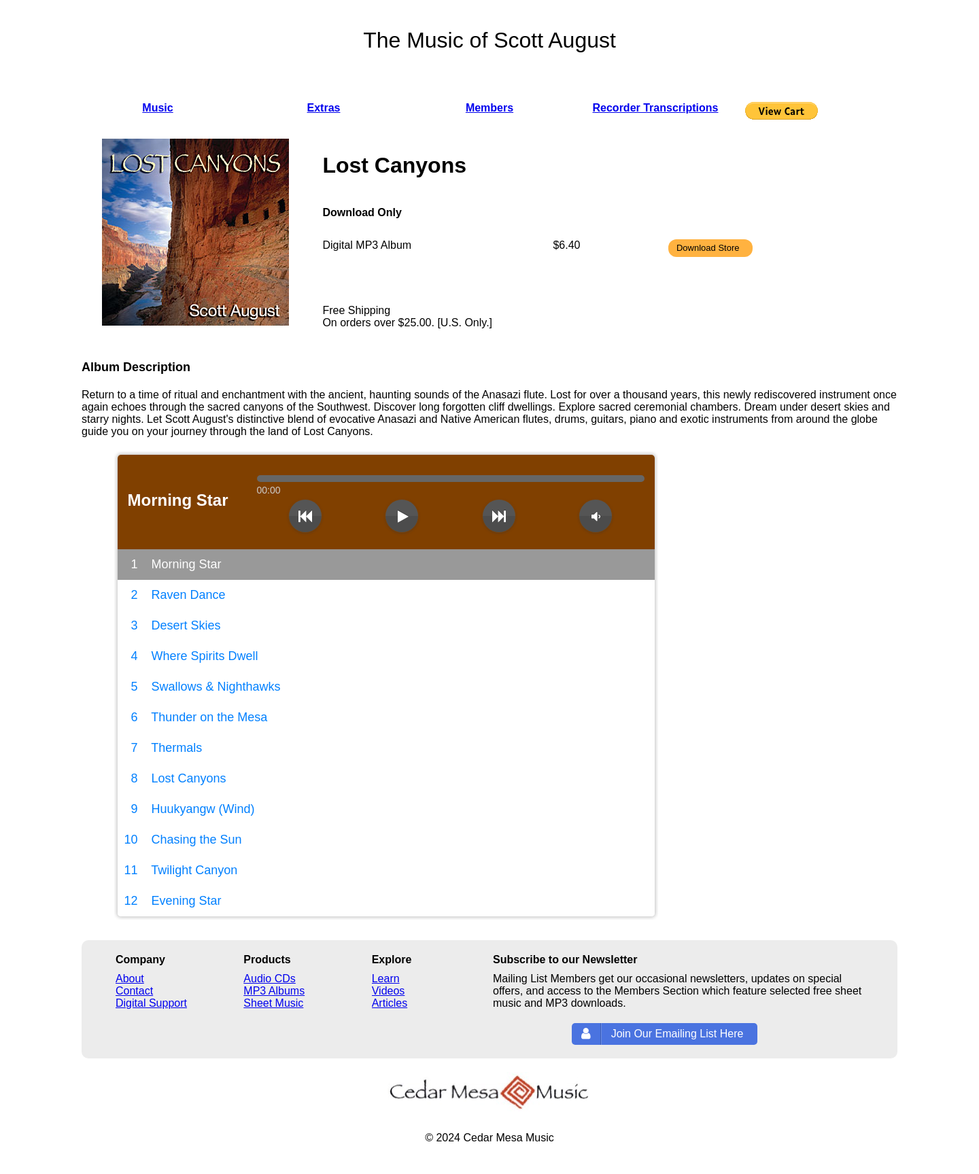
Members (489, 108)
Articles (389, 1003)
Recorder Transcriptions (656, 108)
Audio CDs (269, 978)
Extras (324, 108)
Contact (134, 991)
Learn (386, 978)
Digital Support (151, 1003)
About (130, 978)
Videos (388, 991)
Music (157, 108)
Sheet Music (273, 1003)
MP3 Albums (274, 991)
